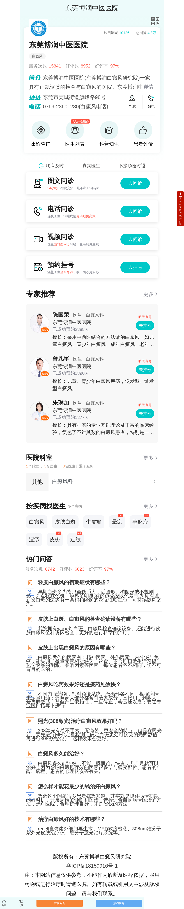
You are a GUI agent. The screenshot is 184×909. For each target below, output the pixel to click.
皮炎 (55, 537)
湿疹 (34, 539)
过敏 (76, 537)
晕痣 (117, 520)
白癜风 (37, 522)
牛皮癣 (94, 522)
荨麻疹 (140, 520)
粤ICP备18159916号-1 (92, 866)
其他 (37, 482)
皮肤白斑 (65, 522)
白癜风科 (62, 481)
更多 (148, 294)
